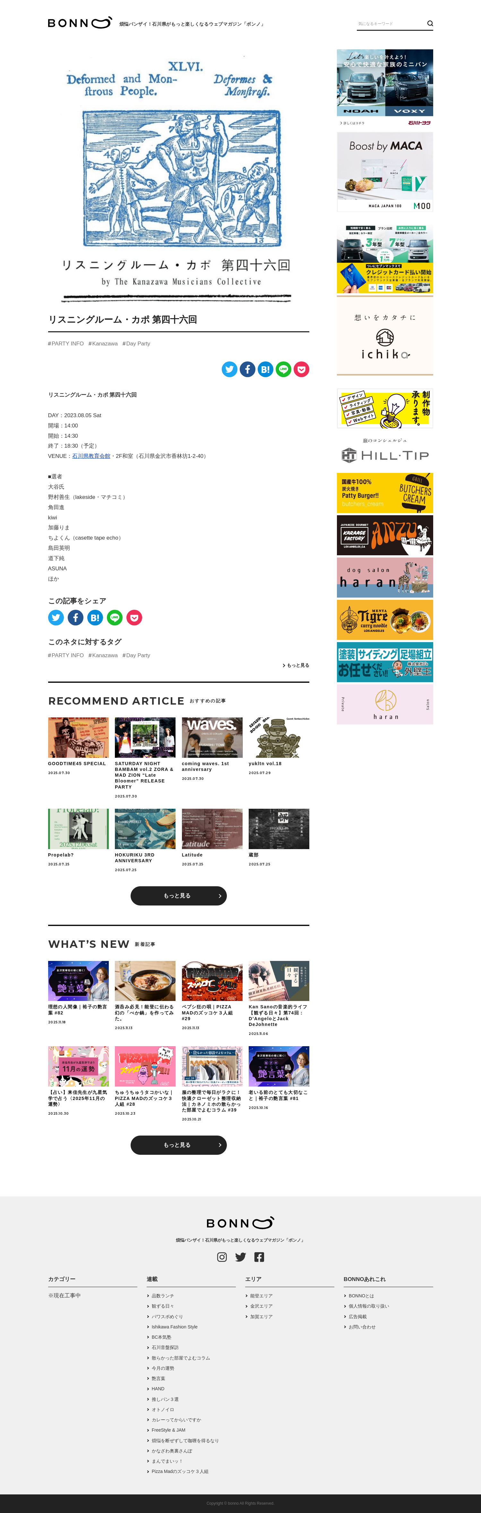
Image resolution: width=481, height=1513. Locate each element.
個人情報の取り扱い (369, 1306)
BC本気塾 (161, 1337)
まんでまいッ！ (167, 1461)
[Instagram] (222, 1257)
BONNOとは (361, 1295)
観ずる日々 (163, 1306)
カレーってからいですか (176, 1419)
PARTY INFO (68, 344)
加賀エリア (261, 1316)
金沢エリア (261, 1306)
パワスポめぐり (167, 1316)
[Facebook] (247, 369)
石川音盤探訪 (165, 1347)
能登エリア (261, 1295)
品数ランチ (163, 1295)
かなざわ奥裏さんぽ (172, 1450)
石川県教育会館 (91, 456)
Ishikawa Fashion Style (175, 1326)
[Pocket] (301, 369)
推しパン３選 (165, 1399)
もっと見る (298, 665)
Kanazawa (105, 344)
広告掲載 (358, 1316)
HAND (158, 1388)
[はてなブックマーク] (265, 369)
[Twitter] (229, 369)
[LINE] (283, 369)
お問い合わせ (362, 1326)
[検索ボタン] (429, 23)
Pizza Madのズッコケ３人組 (180, 1471)
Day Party (138, 344)
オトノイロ (163, 1409)
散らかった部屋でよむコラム (181, 1357)
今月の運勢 (163, 1368)
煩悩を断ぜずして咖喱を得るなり (185, 1440)
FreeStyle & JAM (168, 1430)
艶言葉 (158, 1378)
